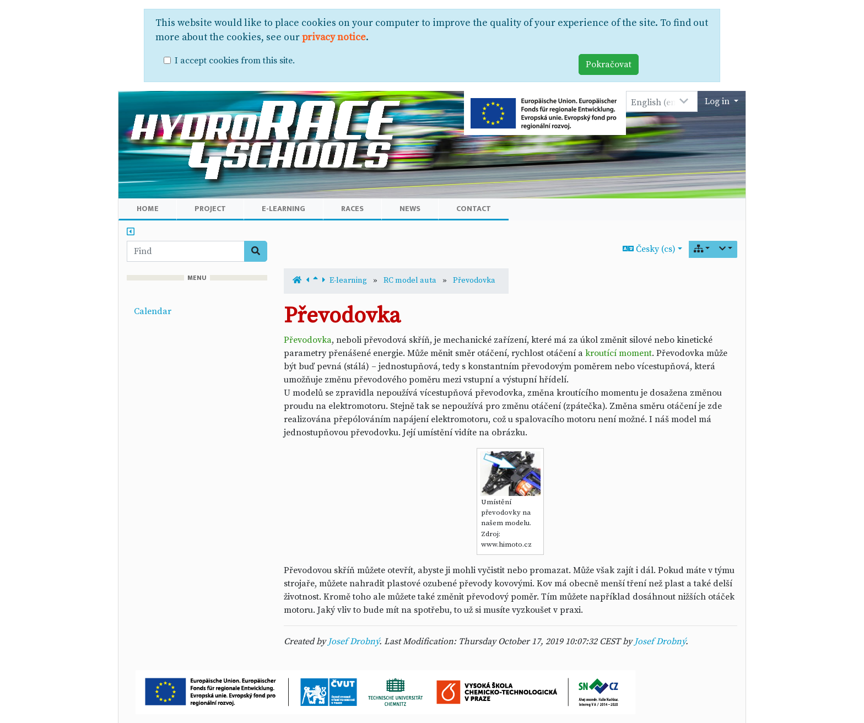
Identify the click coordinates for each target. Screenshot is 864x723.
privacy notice (334, 37)
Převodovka (474, 280)
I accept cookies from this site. (235, 60)
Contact (473, 208)
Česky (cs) (649, 249)
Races (352, 208)
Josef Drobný (353, 641)
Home (148, 208)
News (409, 208)
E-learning (283, 208)
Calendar (152, 311)
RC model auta (410, 280)
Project (210, 208)
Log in (718, 101)
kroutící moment (618, 353)
